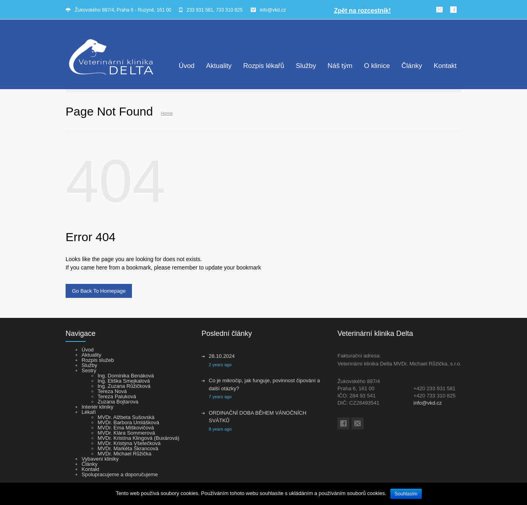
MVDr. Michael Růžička (124, 454)
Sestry (89, 370)
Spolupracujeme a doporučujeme (120, 474)
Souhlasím (406, 494)
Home (166, 113)
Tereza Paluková (117, 396)
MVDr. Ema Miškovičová (126, 428)
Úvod (186, 66)
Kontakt (445, 66)
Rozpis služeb (98, 360)
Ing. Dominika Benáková (126, 376)
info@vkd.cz (273, 10)
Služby (306, 66)
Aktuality (219, 66)
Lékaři (89, 412)
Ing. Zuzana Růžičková (124, 386)
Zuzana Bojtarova (118, 402)
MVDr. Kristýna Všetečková (129, 443)
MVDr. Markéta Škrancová (128, 448)
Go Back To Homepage (99, 291)
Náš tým (339, 66)
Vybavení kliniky (100, 459)
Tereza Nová (112, 391)
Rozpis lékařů (263, 66)
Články (411, 66)
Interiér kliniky (97, 407)
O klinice (377, 66)
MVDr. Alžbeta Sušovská (126, 417)
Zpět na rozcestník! (362, 10)
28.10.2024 (222, 356)
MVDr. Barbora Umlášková (128, 422)
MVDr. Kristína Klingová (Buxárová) (138, 438)
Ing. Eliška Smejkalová (124, 381)
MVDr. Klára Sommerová (126, 433)
